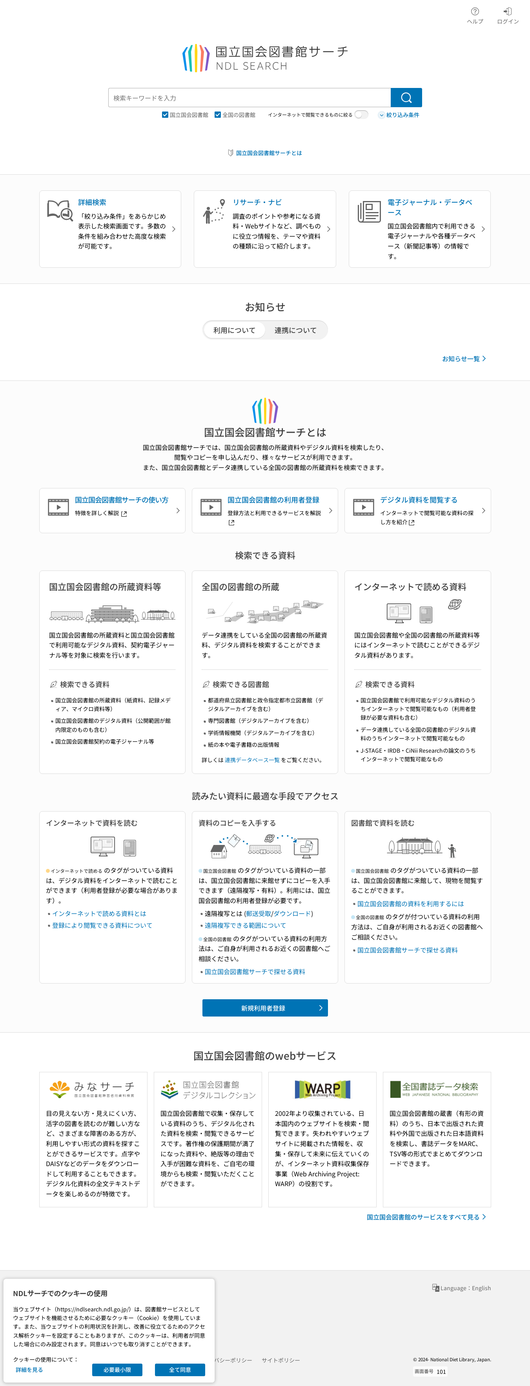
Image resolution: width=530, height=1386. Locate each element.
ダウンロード (292, 913)
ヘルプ (475, 14)
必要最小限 (117, 1369)
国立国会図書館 (185, 115)
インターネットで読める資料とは (99, 913)
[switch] (361, 114)
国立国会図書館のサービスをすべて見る (428, 1216)
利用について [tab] (234, 330)
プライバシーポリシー (224, 1360)
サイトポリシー (281, 1360)
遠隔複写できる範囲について (245, 925)
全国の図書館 (235, 115)
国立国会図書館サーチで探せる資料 (255, 971)
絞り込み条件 (398, 115)
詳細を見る (29, 1369)
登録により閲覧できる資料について (102, 925)
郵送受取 (258, 913)
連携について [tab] (296, 330)
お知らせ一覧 (465, 358)
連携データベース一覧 (252, 760)
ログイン (508, 14)
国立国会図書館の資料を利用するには (410, 903)
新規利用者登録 (283, 1008)
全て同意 (180, 1369)
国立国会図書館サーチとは (264, 153)
